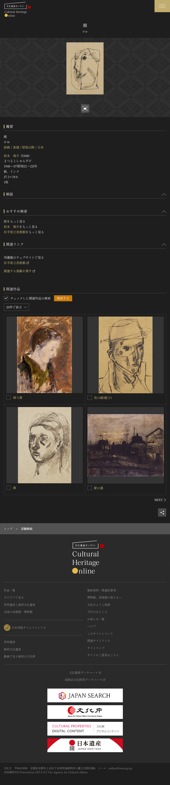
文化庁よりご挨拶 (98, 605)
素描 (16, 147)
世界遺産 (9, 642)
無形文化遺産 (12, 649)
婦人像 (17, 397)
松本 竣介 (11, 155)
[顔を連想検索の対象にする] (8, 487)
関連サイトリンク (98, 640)
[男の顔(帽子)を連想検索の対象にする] (89, 397)
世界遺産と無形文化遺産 (19, 605)
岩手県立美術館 (14, 232)
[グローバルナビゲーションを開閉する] (162, 6)
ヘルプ (91, 626)
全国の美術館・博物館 (18, 612)
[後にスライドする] (160, 499)
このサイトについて (100, 633)
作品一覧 (9, 590)
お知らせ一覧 (95, 619)
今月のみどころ (97, 612)
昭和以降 (28, 147)
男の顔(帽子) (103, 397)
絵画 (7, 147)
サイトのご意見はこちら (103, 655)
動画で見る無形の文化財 (19, 656)
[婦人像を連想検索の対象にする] (8, 397)
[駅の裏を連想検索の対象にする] (89, 488)
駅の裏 (98, 488)
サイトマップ (95, 648)
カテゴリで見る (14, 597)
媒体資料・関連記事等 (101, 590)
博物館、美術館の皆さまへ (104, 597)
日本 (40, 147)
